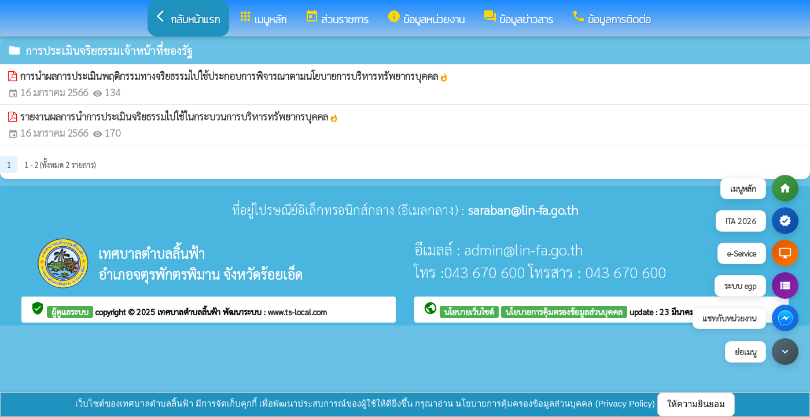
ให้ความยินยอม (696, 404)
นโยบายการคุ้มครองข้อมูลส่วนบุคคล (564, 311)
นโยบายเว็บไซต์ (469, 311)
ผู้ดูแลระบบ (70, 311)
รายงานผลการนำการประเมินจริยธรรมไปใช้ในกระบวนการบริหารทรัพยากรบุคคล (179, 116)
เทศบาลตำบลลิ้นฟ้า (190, 311)
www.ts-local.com (297, 311)
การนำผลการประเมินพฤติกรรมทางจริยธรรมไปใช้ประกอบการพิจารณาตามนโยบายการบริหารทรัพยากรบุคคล (234, 76)
